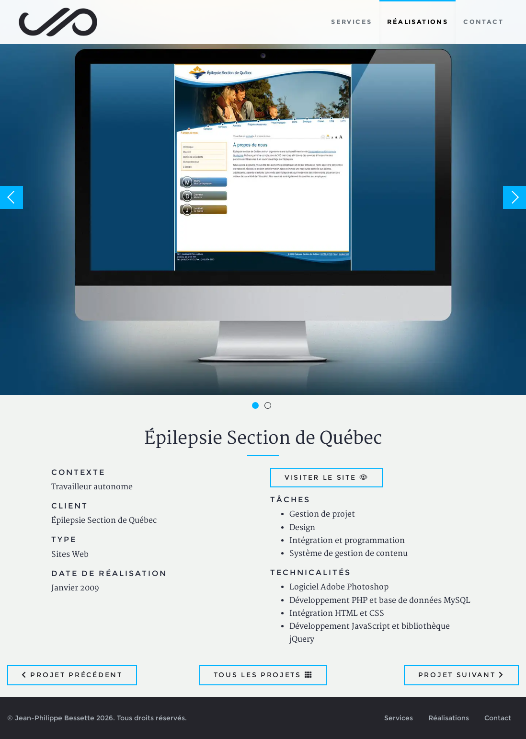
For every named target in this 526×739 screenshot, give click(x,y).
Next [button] (514, 197)
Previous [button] (11, 197)
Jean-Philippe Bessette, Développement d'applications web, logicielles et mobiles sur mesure (58, 22)
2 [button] (269, 407)
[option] (263, 197)
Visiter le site (326, 477)
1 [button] (257, 407)
